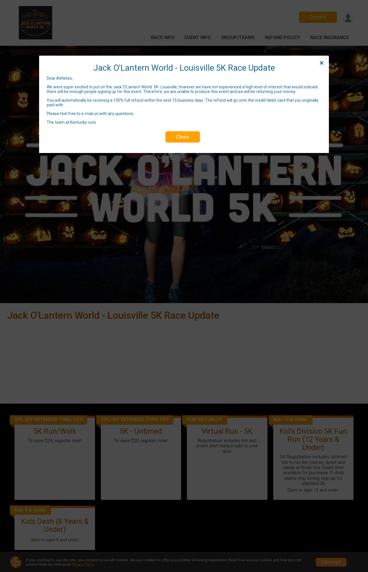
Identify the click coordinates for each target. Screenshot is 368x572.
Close (182, 137)
